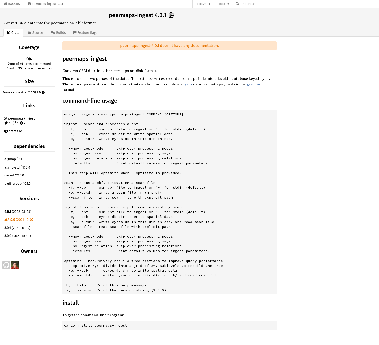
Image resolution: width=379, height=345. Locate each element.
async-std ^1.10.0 (17, 167)
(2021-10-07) (19, 220)
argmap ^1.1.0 (14, 159)
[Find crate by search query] (260, 4)
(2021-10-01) (17, 236)
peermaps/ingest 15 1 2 (19, 120)
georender (256, 84)
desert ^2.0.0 (14, 175)
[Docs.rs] (12, 4)
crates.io (13, 131)
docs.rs (201, 4)
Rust (222, 4)
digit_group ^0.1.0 (17, 184)
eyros (187, 84)
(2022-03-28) (17, 212)
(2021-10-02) (17, 228)
